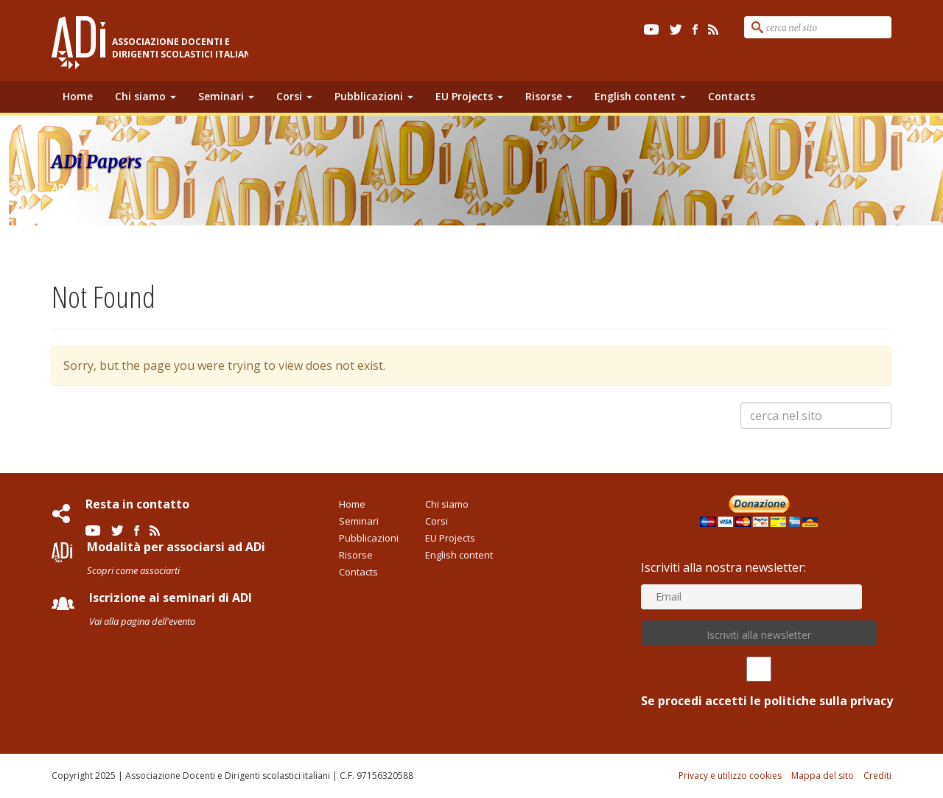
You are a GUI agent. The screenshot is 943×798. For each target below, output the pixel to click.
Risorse (548, 96)
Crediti (877, 775)
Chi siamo (145, 96)
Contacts (731, 96)
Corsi (294, 96)
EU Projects (469, 96)
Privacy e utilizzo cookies (730, 775)
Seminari (226, 96)
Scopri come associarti (133, 570)
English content (640, 96)
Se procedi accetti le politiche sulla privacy (759, 683)
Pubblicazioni (373, 96)
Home (78, 96)
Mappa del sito (822, 775)
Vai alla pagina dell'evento (142, 621)
